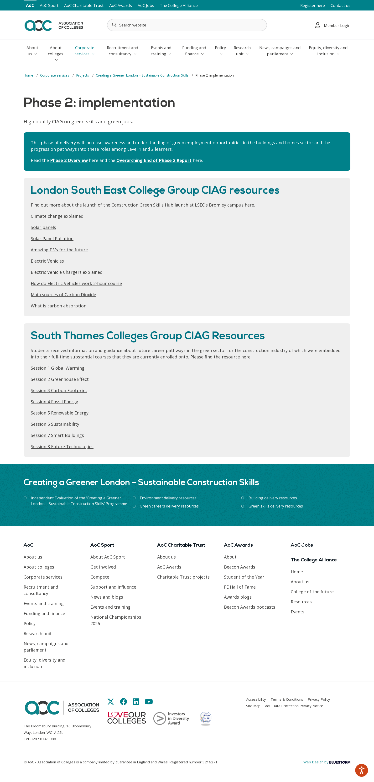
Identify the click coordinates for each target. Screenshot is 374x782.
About (230, 557)
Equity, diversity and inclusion (328, 51)
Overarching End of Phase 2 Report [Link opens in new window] (154, 160)
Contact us (340, 5)
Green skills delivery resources (276, 506)
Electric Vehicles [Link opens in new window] (47, 261)
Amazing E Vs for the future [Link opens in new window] (59, 250)
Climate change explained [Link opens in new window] (57, 216)
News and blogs (106, 597)
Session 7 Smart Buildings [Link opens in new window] (57, 435)
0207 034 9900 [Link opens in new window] (43, 738)
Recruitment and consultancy (122, 51)
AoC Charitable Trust (84, 5)
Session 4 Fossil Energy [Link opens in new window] (54, 401)
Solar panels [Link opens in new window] (43, 227)
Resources (301, 602)
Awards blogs (238, 597)
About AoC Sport (107, 557)
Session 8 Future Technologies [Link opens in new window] (62, 446)
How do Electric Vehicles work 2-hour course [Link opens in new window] (76, 283)
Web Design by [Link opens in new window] (326, 762)
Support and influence (113, 587)
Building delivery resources (273, 498)
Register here (312, 5)
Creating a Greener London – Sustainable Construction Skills (142, 75)
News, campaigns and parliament (280, 51)
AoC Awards (120, 5)
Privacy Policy (319, 699)
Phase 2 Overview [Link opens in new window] (69, 160)
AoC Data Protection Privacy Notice (294, 705)
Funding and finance (194, 51)
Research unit (242, 51)
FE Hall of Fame (240, 587)
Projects (83, 75)
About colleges (55, 53)
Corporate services (84, 51)
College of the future (312, 592)
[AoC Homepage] (54, 24)
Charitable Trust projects (183, 577)
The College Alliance (179, 5)
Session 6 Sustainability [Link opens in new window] (55, 424)
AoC (30, 5)
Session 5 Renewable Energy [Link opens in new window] (59, 413)
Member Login (332, 25)
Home (29, 75)
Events (297, 612)
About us (32, 51)
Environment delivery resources (168, 498)
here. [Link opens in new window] (250, 205)
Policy (220, 50)
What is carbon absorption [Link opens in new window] (58, 306)
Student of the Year (244, 577)
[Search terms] (187, 25)
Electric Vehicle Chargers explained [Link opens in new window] (67, 272)
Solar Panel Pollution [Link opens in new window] (52, 238)
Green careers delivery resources (169, 506)
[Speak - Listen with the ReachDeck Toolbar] (361, 770)
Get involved (103, 567)
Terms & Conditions (286, 699)
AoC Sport (49, 5)
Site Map (253, 705)
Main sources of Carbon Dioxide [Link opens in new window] (63, 294)
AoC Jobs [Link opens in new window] (146, 5)
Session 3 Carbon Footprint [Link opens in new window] (59, 390)
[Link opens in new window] (110, 701)
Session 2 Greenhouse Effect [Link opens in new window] (60, 379)
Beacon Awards (239, 567)
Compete (99, 577)
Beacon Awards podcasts (249, 607)
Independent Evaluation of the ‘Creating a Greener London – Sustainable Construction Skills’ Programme (79, 500)
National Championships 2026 (115, 620)
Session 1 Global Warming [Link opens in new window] (57, 368)
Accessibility (256, 699)
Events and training (161, 51)
